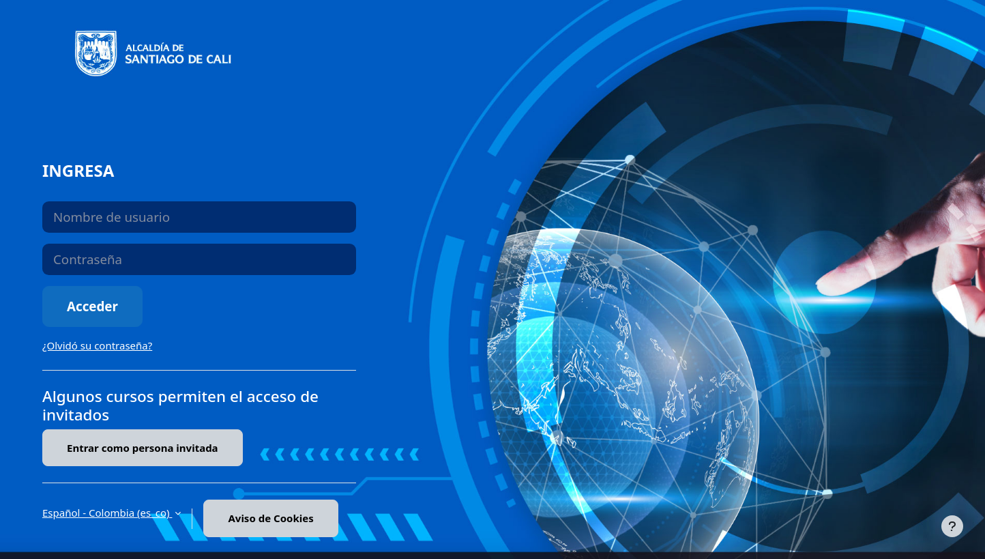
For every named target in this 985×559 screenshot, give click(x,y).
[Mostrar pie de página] (952, 526)
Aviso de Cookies (270, 518)
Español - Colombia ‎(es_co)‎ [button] (107, 512)
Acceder (92, 306)
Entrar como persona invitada (142, 448)
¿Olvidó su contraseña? (97, 345)
